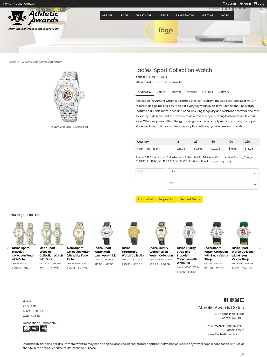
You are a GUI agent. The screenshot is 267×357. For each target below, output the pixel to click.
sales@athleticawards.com (226, 334)
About (18, 4)
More (226, 15)
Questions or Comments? (40, 323)
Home (7, 4)
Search (229, 4)
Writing (209, 15)
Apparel (109, 15)
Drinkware (145, 15)
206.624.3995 (217, 326)
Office (165, 15)
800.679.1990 (235, 326)
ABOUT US (29, 306)
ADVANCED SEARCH (36, 311)
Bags (126, 15)
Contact (30, 4)
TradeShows (187, 15)
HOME (27, 301)
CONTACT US (31, 316)
